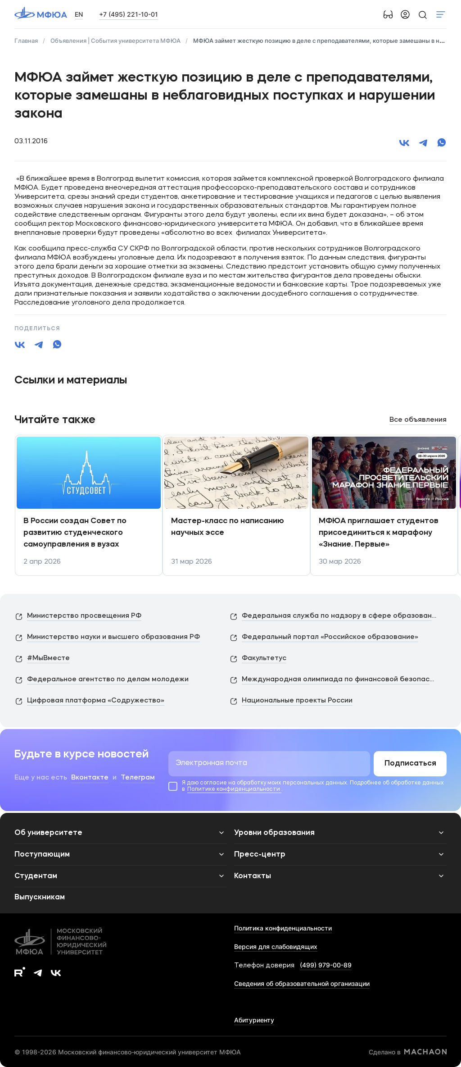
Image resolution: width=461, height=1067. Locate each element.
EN (79, 14)
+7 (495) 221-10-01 (128, 14)
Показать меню (440, 14)
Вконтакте (89, 778)
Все (418, 420)
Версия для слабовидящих (275, 946)
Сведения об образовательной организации (302, 983)
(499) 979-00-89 (326, 965)
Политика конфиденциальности (283, 928)
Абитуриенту (254, 1020)
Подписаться (410, 763)
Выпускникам (39, 897)
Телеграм (138, 778)
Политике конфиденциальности (234, 789)
